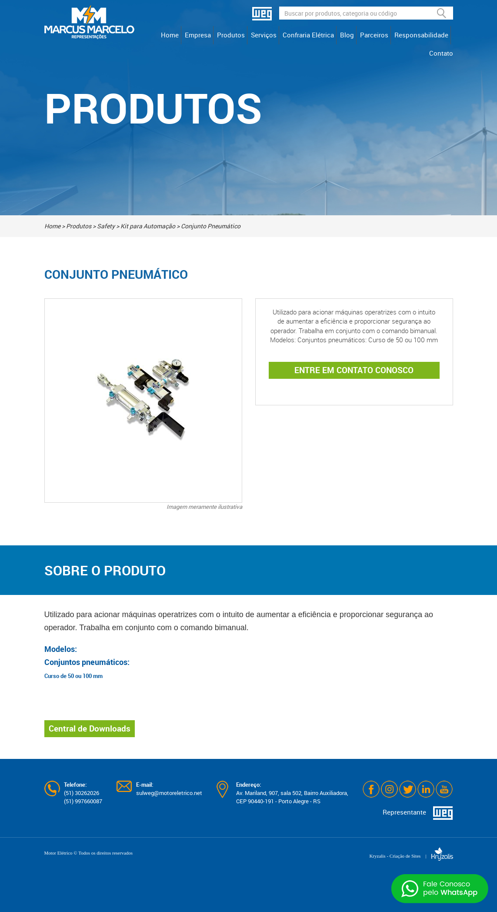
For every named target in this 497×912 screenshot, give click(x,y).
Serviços (264, 34)
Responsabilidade (421, 34)
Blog (347, 34)
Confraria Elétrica (308, 34)
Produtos (231, 34)
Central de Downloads (89, 728)
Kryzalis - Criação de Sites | (411, 856)
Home (170, 34)
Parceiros (374, 34)
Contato (441, 53)
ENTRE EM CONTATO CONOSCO (354, 370)
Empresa (198, 34)
